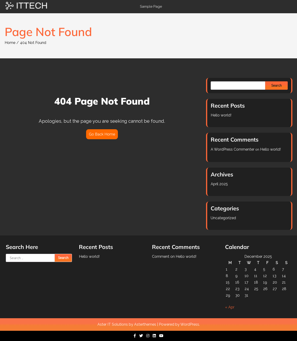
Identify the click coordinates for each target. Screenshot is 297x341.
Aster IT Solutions (112, 324)
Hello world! (221, 115)
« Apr (229, 307)
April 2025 (219, 184)
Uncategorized (223, 218)
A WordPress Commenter (232, 149)
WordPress (189, 324)
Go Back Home (102, 134)
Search (276, 85)
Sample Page (151, 6)
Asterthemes (145, 324)
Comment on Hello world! (174, 256)
